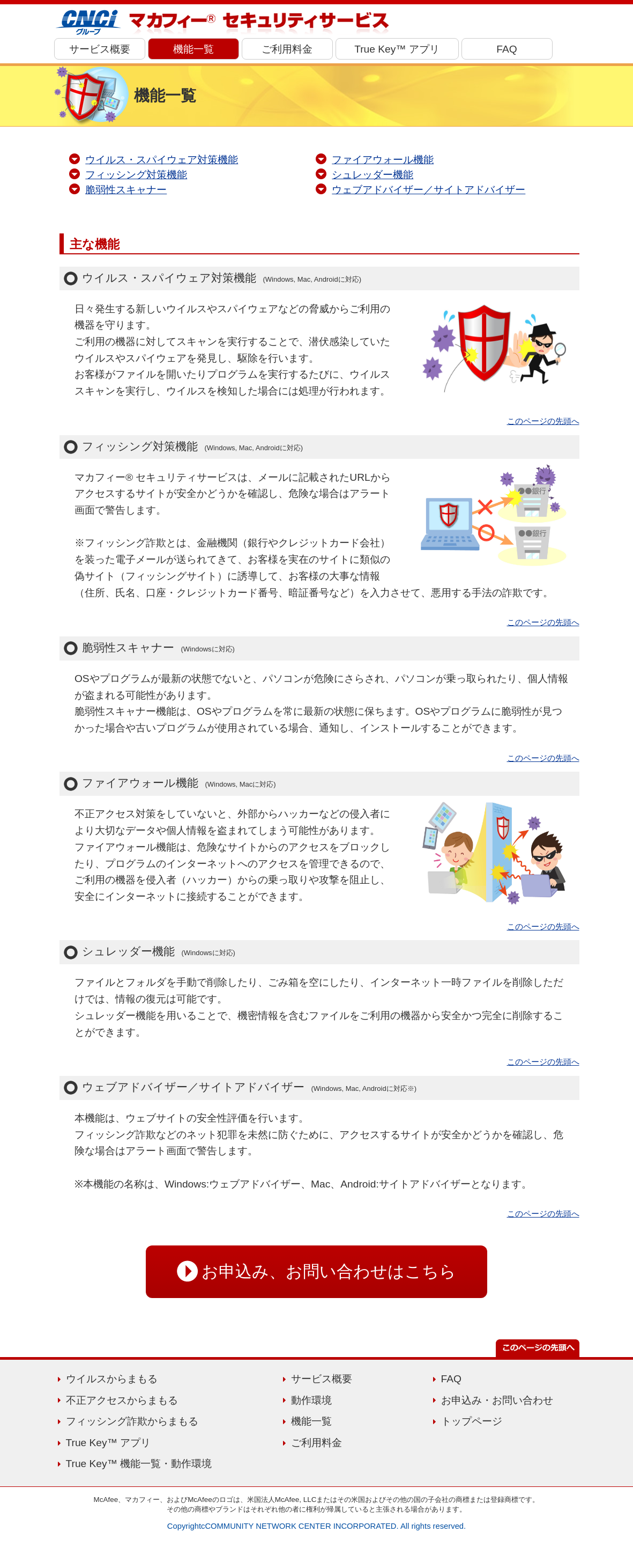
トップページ (471, 1421)
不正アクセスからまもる (122, 1400)
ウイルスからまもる (112, 1378)
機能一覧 (193, 49)
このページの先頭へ (543, 421)
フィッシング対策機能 (136, 174)
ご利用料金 (287, 49)
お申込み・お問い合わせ (497, 1400)
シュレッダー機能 (372, 174)
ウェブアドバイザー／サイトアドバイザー (428, 189)
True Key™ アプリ (397, 49)
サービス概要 (99, 49)
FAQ (506, 49)
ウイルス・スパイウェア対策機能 (161, 159)
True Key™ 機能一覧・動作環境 (139, 1463)
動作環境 (311, 1400)
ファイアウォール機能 (383, 159)
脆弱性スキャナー (126, 189)
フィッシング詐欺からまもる (132, 1421)
